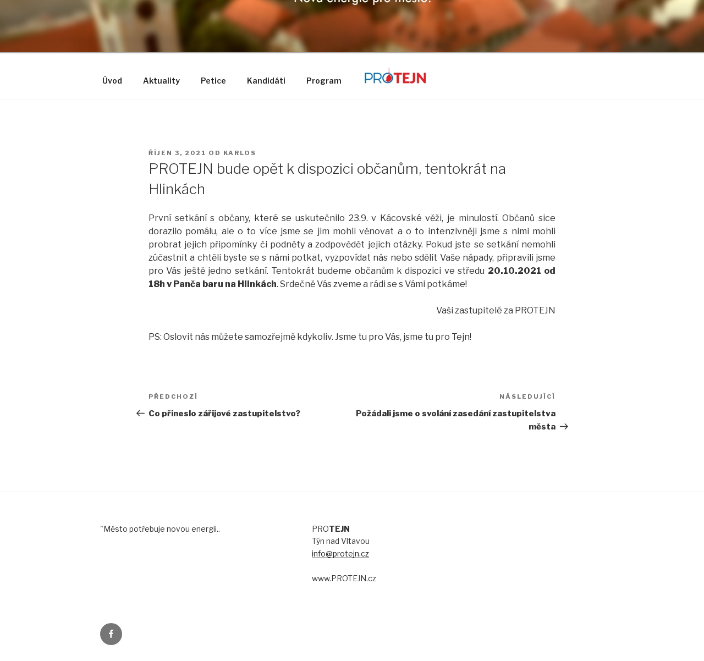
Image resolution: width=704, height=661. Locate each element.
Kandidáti (266, 80)
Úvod (112, 80)
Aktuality (161, 80)
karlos (239, 153)
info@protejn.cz (340, 553)
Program (324, 80)
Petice (213, 80)
